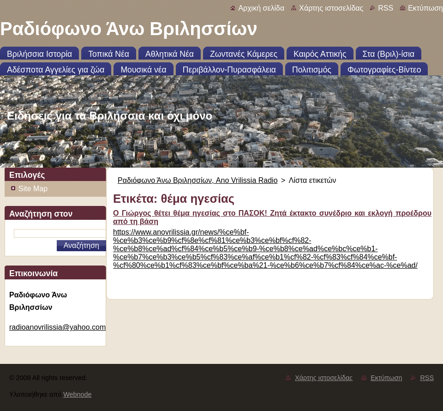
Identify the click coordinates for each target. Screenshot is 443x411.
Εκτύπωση (425, 8)
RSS (385, 8)
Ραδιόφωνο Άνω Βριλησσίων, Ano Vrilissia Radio (198, 180)
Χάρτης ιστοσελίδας (331, 8)
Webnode (77, 394)
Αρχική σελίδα (261, 8)
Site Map (33, 189)
